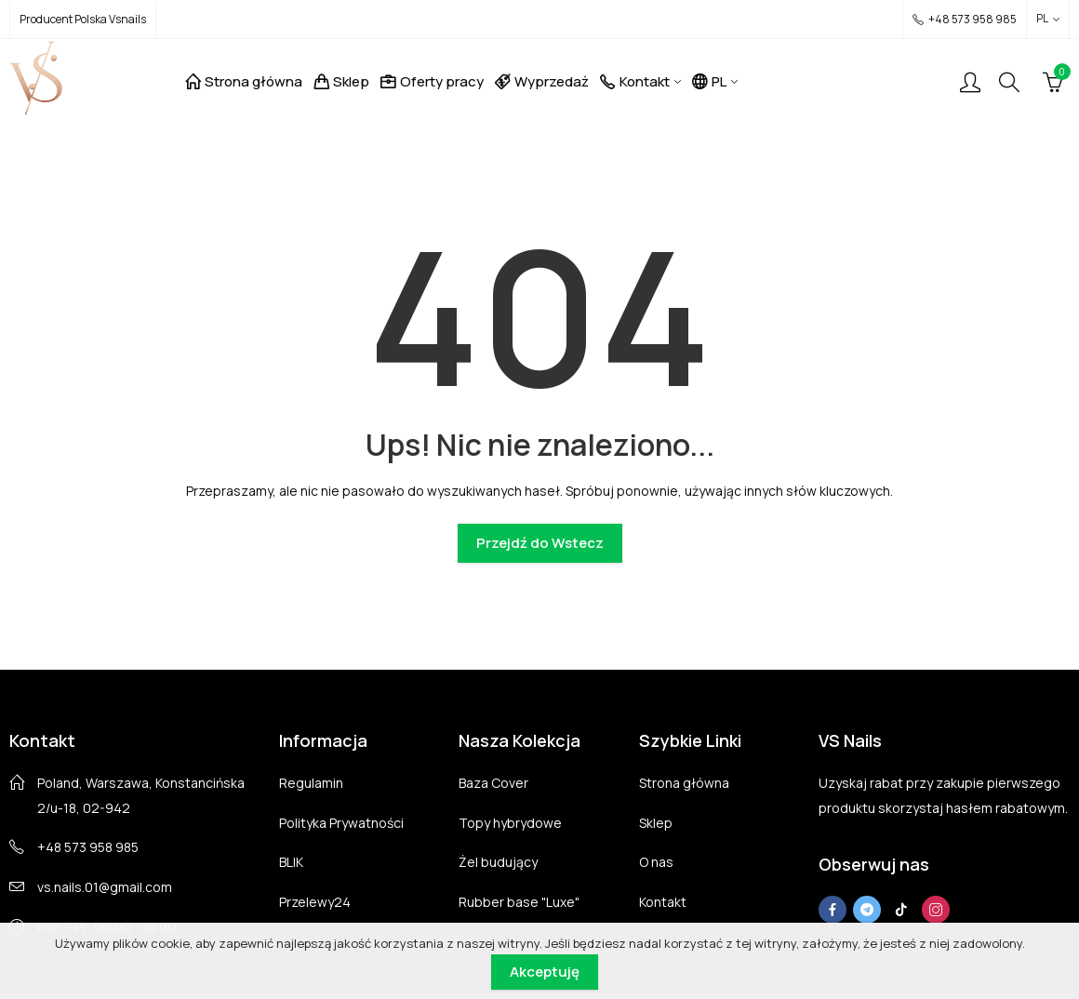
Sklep (656, 823)
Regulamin (311, 783)
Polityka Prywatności (341, 823)
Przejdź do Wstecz (540, 543)
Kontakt (662, 902)
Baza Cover (493, 783)
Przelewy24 (315, 902)
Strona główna (684, 783)
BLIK (291, 862)
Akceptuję (544, 971)
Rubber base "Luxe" (519, 902)
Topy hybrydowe (510, 823)
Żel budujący (498, 862)
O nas (656, 862)
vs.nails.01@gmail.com (104, 887)
